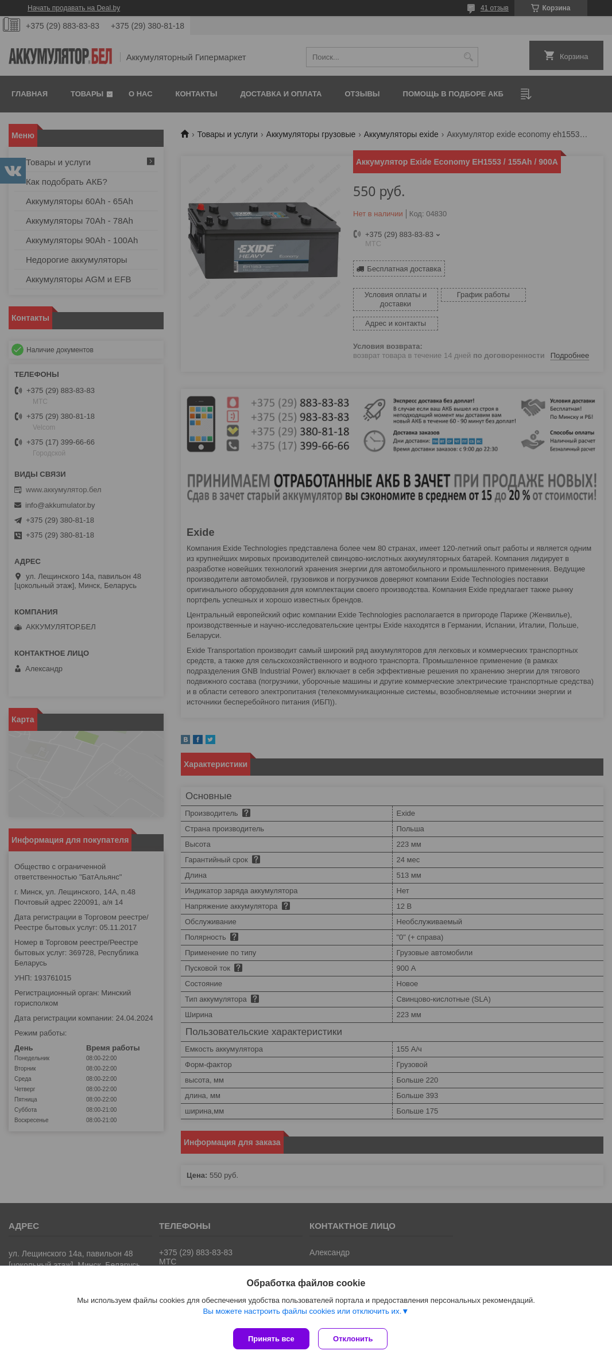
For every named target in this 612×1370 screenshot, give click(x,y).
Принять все (271, 1338)
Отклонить (355, 1338)
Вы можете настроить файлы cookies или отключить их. (302, 1313)
